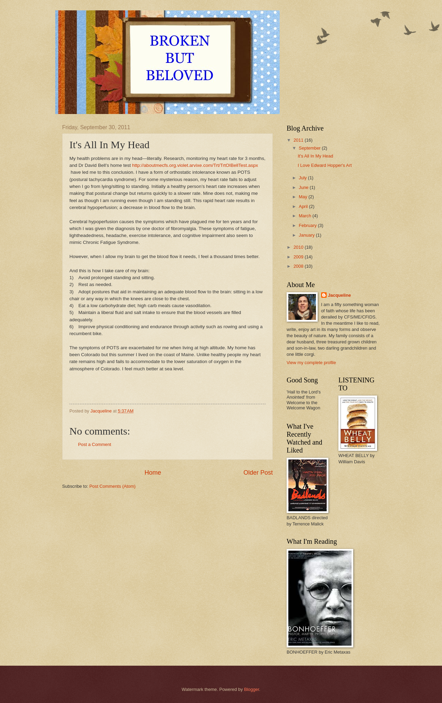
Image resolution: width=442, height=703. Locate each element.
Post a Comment (94, 444)
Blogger (251, 689)
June (304, 187)
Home (152, 472)
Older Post (258, 472)
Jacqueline (339, 295)
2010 (299, 247)
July (303, 177)
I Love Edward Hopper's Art (325, 165)
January (307, 235)
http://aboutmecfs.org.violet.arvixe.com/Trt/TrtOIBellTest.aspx (195, 165)
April (304, 206)
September (310, 148)
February (308, 225)
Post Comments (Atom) (112, 486)
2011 (299, 140)
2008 (299, 266)
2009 (299, 256)
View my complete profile (311, 362)
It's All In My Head (315, 156)
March (305, 215)
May (303, 196)
